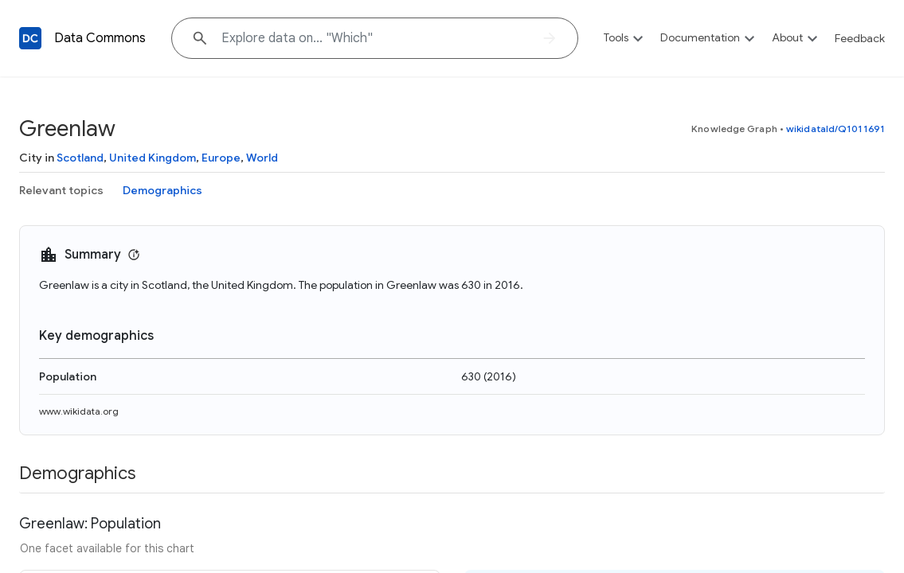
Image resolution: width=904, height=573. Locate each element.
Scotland (80, 157)
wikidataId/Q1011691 (835, 128)
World (262, 157)
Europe (221, 157)
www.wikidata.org (79, 411)
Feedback (860, 38)
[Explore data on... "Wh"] (374, 38)
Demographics (162, 190)
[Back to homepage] (30, 38)
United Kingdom (152, 157)
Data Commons (100, 38)
